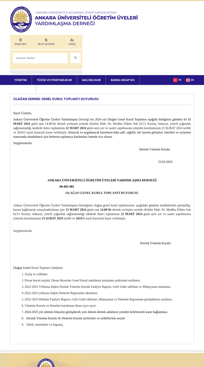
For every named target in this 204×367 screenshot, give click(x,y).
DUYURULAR (22, 61)
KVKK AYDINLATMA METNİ (93, 347)
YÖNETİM (20, 51)
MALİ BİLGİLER (91, 51)
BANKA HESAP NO (123, 51)
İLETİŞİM (46, 61)
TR (179, 51)
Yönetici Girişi (86, 359)
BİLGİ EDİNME (165, 11)
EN (192, 51)
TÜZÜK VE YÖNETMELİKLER (54, 51)
